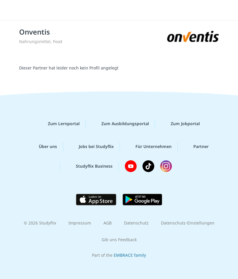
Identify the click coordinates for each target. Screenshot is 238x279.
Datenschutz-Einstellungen (187, 223)
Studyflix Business (89, 166)
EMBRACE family (130, 255)
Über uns (43, 146)
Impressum (79, 223)
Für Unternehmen (149, 146)
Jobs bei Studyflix (91, 146)
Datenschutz (136, 223)
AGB (107, 223)
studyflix (124, 10)
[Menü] (13, 10)
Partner (196, 146)
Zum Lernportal (59, 124)
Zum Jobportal (180, 124)
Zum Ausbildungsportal (120, 124)
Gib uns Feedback (119, 239)
